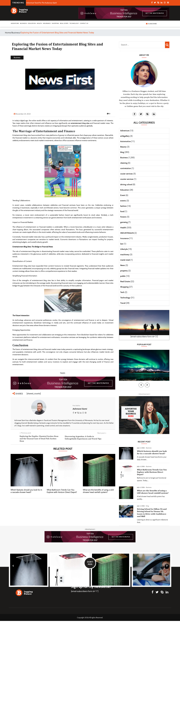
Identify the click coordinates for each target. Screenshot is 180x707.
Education (32, 23)
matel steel (125, 260)
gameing (124, 222)
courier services (126, 179)
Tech (122, 292)
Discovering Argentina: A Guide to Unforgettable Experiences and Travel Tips (83, 437)
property (124, 270)
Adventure (15, 23)
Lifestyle (124, 249)
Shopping (55, 23)
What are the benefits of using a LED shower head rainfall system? (98, 491)
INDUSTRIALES (127, 233)
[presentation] (141, 385)
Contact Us (84, 23)
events (123, 200)
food (122, 211)
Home (8, 32)
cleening (123, 163)
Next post (101, 433)
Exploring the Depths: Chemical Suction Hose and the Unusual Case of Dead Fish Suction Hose (39, 438)
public (123, 276)
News (122, 265)
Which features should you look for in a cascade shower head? (26, 491)
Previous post (25, 433)
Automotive (125, 141)
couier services (126, 174)
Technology (74, 23)
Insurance (47, 23)
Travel (122, 303)
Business (23, 23)
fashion (123, 206)
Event (122, 195)
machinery (124, 254)
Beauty (123, 147)
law (121, 244)
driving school (126, 184)
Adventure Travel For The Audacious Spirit (41, 3)
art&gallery (125, 136)
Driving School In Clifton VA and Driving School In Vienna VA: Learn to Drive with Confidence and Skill (152, 512)
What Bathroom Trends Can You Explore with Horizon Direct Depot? (62, 491)
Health (39, 23)
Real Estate (64, 23)
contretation (125, 168)
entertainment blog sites (80, 123)
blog (122, 152)
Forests (123, 217)
